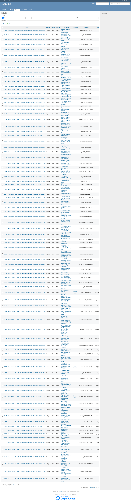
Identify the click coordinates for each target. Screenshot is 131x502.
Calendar (24, 10)
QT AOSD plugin (65, 434)
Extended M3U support (65, 373)
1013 (5, 207)
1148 (5, 216)
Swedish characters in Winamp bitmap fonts (65, 479)
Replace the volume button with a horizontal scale (65, 202)
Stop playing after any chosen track (66, 239)
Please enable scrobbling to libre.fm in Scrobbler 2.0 (65, 345)
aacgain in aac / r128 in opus (65, 30)
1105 (5, 385)
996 (6, 189)
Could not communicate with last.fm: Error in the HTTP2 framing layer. (66, 338)
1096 (5, 72)
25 (13, 484)
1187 (5, 222)
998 (6, 30)
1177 (5, 194)
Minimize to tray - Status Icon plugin (66, 306)
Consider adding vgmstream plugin (66, 89)
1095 (5, 93)
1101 (5, 282)
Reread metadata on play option (66, 211)
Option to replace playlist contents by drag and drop (65, 171)
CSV (95, 487)
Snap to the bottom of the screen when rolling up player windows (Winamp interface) (66, 319)
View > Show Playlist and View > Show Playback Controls (65, 264)
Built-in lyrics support (64, 67)
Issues (17, 10)
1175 (5, 114)
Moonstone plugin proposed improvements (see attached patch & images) (66, 157)
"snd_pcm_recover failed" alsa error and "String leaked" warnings (66, 234)
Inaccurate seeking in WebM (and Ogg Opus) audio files (65, 416)
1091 (5, 67)
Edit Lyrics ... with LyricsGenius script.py (66, 103)
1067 (5, 109)
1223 (5, 167)
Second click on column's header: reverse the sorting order (66, 222)
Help (10, 0)
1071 (5, 135)
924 (6, 171)
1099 (5, 177)
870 (6, 264)
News (30, 10)
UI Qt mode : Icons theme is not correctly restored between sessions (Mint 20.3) (66, 254)
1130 (5, 126)
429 (6, 345)
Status (5, 17)
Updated (86, 27)
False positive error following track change (65, 114)
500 (6, 131)
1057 (5, 152)
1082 (5, 409)
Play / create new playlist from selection (65, 354)
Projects (6, 0)
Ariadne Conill (75, 292)
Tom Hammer (75, 366)
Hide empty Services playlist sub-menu (65, 437)
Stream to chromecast (64, 242)
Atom (91, 487)
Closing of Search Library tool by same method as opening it (66, 81)
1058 (5, 44)
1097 (5, 202)
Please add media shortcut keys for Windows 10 (66, 282)
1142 (5, 430)
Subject (66, 27)
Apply (4, 23)
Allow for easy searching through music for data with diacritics (66, 55)
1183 (5, 306)
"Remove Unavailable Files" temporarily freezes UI (66, 464)
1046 (5, 403)
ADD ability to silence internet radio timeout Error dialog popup (66, 35)
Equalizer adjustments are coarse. (65, 109)
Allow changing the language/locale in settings (66, 44)
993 (6, 378)
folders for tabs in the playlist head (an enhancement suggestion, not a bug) (66, 126)
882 (6, 89)
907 (6, 184)
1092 (5, 211)
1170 (5, 181)
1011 (5, 269)
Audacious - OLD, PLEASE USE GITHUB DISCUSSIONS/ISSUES (26, 30)
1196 (5, 319)
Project (27, 27)
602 (6, 471)
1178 (5, 247)
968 (6, 359)
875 (6, 373)
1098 (5, 437)
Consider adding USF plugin (65, 86)
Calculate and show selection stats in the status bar (66, 72)
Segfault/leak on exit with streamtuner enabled (65, 292)
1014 (5, 426)
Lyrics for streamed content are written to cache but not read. (66, 378)
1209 (5, 98)
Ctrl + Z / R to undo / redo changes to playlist (66, 93)
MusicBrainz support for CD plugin (65, 431)
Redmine (60, 491)
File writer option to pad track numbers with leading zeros (65, 410)
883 (6, 86)
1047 (5, 239)
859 (6, 287)
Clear (10, 23)
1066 (5, 49)
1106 (5, 338)
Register (128, 0)
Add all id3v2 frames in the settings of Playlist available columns (66, 403)
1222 (5, 479)
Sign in (123, 0)
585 (6, 464)
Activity (11, 10)
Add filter (77, 17)
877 (6, 422)
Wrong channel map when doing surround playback (66, 277)
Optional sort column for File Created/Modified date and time (65, 442)
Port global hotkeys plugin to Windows (65, 390)
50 (15, 484)
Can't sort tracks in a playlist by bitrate (66, 76)
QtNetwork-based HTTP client (66, 184)
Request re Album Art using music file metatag (66, 207)
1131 (5, 228)
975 (6, 292)
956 (6, 242)
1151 (5, 141)
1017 (5, 396)
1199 (5, 416)
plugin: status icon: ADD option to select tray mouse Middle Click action (66, 311)
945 (6, 350)
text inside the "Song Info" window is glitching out (66, 247)
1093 (5, 147)
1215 (5, 157)
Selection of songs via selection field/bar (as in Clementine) (66, 228)
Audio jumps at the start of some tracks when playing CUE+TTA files (66, 62)
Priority (58, 27)
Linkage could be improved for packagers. (65, 136)
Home (2, 0)
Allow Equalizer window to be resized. (65, 50)
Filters (4, 15)
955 (6, 106)
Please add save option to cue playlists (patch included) (65, 422)
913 (6, 354)
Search (93, 3)
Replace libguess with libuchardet (65, 197)
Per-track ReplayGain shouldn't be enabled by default (66, 177)
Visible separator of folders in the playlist (65, 269)
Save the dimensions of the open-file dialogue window (66, 216)
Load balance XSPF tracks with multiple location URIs (65, 141)
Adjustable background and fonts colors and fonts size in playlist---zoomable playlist (65, 367)
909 (6, 449)
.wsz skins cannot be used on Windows (66, 287)
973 (6, 234)
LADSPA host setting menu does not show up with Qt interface (66, 385)
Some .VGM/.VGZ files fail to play (66, 426)
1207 (5, 103)
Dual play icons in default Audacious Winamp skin (66, 98)
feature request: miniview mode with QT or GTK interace (65, 119)
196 (6, 277)
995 (6, 39)
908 (6, 259)
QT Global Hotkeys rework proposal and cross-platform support (65, 396)
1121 (5, 55)
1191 (5, 163)
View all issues (106, 16)
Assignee (75, 27)
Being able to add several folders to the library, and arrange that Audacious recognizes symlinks (66, 329)
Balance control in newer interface (66, 349)
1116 (5, 119)
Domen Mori (75, 396)
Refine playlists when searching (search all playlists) (65, 189)
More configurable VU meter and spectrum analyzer (66, 163)
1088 (5, 311)
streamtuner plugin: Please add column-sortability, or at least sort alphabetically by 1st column (66, 300)
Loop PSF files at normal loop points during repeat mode (66, 359)
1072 (5, 434)
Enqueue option (65, 106)
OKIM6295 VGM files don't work (65, 167)
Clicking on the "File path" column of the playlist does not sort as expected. (66, 457)
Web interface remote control (65, 273)
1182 (5, 254)
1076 (5, 367)
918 (6, 197)
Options (5, 20)
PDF (98, 487)
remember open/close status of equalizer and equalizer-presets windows (66, 449)
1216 (5, 76)
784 (6, 62)
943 (6, 329)
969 (6, 300)
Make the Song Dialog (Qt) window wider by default (65, 147)
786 (6, 390)
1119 (5, 35)
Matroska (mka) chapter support (65, 151)
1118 (5, 457)
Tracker (48, 27)
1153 (5, 442)
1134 (5, 273)
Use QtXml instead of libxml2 (66, 259)
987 (6, 81)
